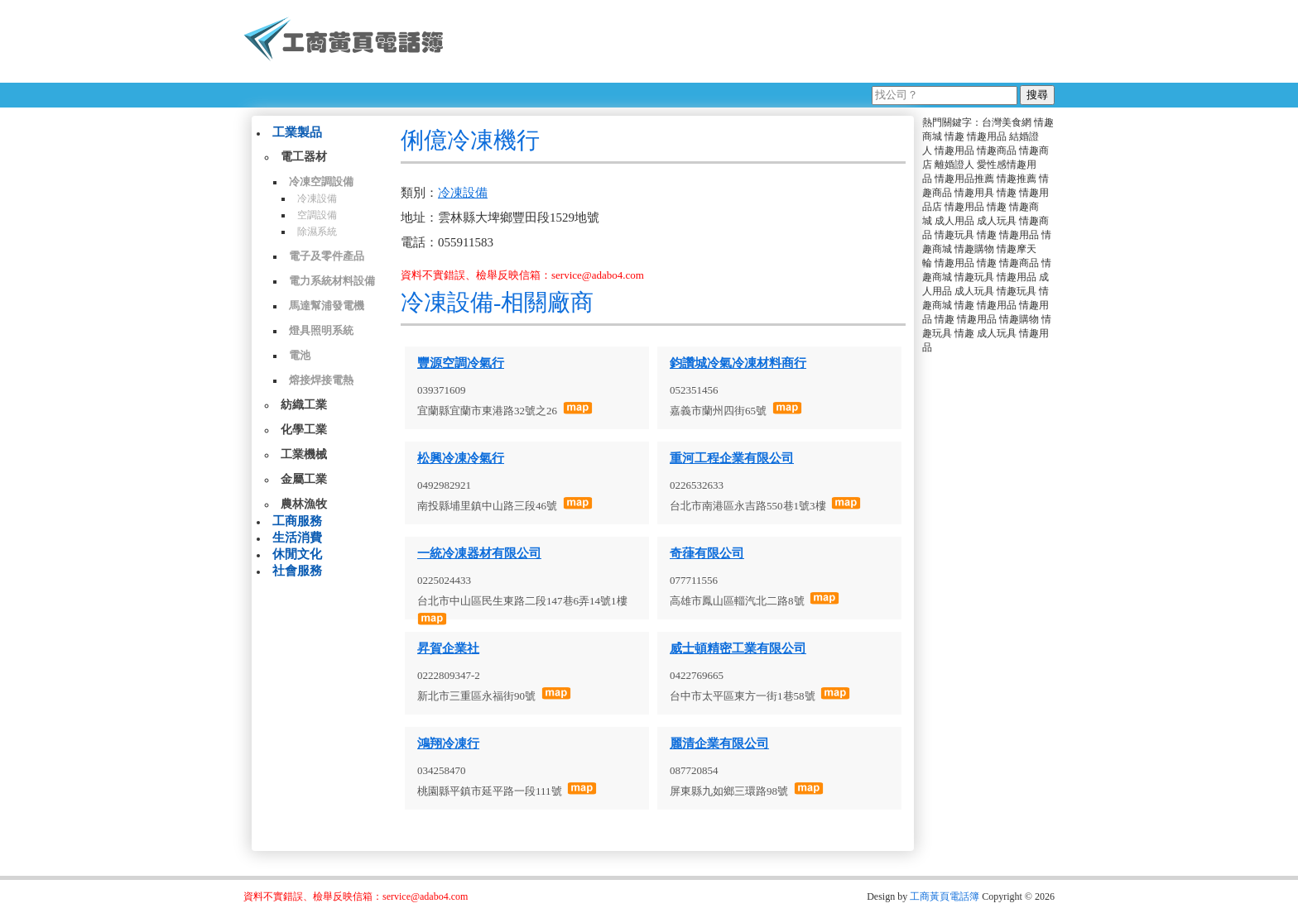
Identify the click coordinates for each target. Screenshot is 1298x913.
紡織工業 (304, 405)
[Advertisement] (755, 41)
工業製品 (297, 132)
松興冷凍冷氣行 (460, 458)
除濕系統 (317, 231)
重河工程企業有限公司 (732, 458)
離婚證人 (954, 164)
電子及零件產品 (326, 256)
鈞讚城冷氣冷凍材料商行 (738, 363)
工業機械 (304, 454)
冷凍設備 (317, 198)
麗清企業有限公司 (719, 743)
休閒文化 (297, 554)
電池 (299, 355)
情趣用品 (987, 136)
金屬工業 (304, 479)
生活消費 (297, 537)
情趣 (954, 136)
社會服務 (297, 570)
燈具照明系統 (321, 330)
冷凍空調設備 (321, 181)
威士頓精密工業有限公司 (738, 648)
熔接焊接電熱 (321, 380)
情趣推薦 (1016, 178)
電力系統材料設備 (332, 281)
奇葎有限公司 (707, 553)
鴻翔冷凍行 (448, 743)
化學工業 (304, 429)
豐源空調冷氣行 (460, 363)
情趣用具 (974, 192)
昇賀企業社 (448, 648)
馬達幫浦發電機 (326, 305)
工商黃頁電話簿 (944, 896)
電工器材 (304, 157)
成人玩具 (997, 221)
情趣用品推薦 (964, 178)
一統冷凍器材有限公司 (479, 553)
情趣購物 (974, 249)
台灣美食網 (1006, 122)
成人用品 (954, 221)
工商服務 (297, 521)
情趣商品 (997, 150)
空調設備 (317, 215)
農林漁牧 (304, 504)
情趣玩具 (954, 235)
